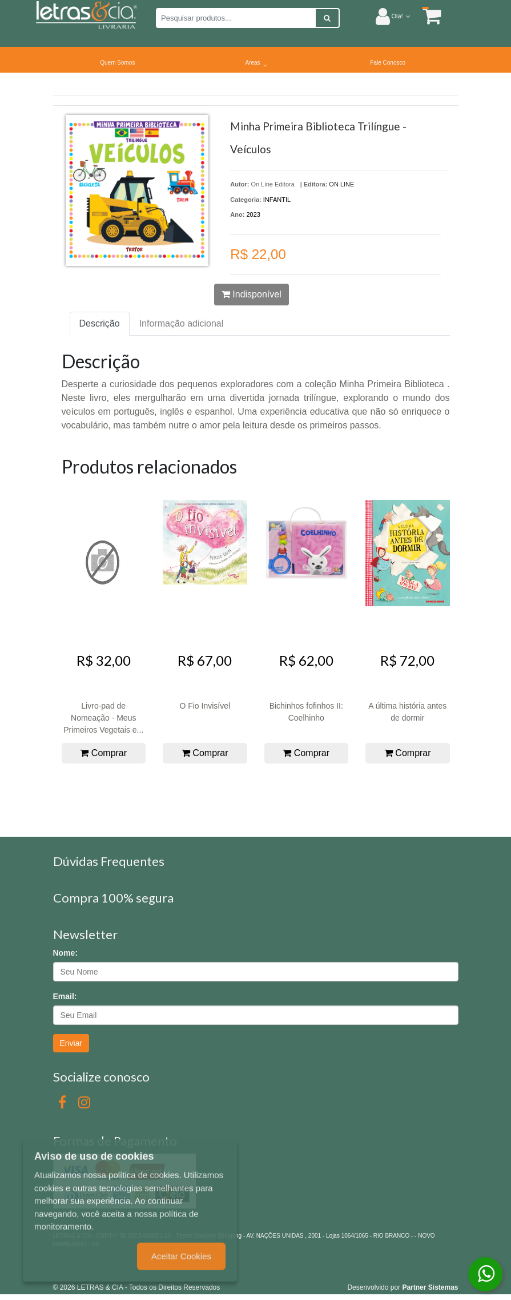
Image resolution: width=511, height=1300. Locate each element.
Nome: (65, 952)
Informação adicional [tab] (181, 323)
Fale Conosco (387, 62)
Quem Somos (117, 62)
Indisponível (251, 294)
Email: (65, 996)
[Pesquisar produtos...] (236, 18)
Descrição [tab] (99, 323)
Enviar (71, 1043)
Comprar (103, 753)
